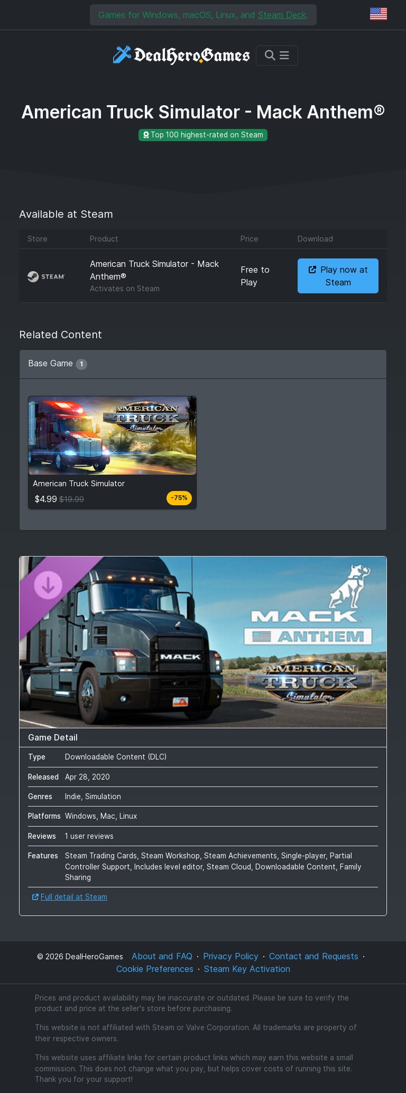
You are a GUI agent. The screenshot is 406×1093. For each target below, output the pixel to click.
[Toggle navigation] (277, 55)
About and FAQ (162, 956)
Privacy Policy (231, 956)
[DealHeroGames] (182, 55)
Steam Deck (282, 15)
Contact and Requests (313, 956)
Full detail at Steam (69, 897)
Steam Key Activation (247, 969)
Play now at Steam (338, 276)
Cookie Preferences (154, 969)
